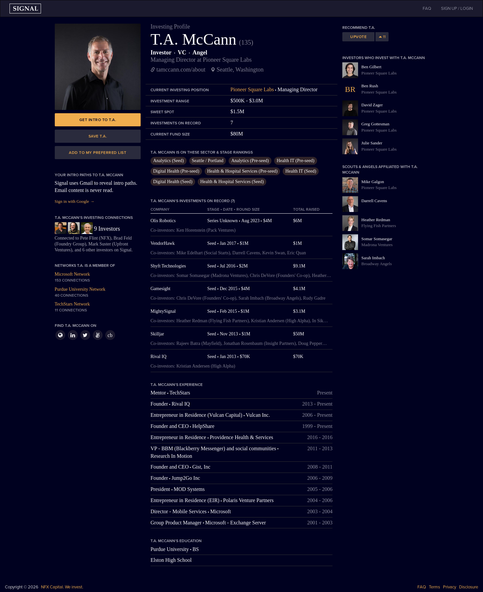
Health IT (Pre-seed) (295, 160)
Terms (434, 587)
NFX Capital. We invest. (62, 587)
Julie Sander (371, 142)
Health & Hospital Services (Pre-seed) (242, 171)
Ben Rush (369, 85)
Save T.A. (98, 136)
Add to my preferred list (97, 152)
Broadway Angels (376, 263)
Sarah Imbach (373, 257)
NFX (105, 238)
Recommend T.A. (358, 27)
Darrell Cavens (374, 200)
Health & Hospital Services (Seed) (232, 181)
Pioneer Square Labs (252, 89)
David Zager (372, 104)
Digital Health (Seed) (172, 181)
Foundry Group (70, 244)
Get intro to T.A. (97, 119)
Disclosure (468, 587)
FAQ (421, 587)
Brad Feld (122, 238)
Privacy (449, 587)
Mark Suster (100, 244)
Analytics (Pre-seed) (250, 160)
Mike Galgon (372, 181)
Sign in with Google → (74, 201)
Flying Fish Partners (378, 225)
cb (110, 335)
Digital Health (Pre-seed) (176, 171)
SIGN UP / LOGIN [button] (457, 8)
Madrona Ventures (376, 244)
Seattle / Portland (207, 160)
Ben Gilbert (371, 66)
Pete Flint (89, 238)
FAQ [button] (427, 8)
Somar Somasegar (376, 238)
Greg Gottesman (375, 123)
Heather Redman (375, 219)
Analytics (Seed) (168, 160)
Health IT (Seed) (300, 171)
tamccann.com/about (180, 69)
